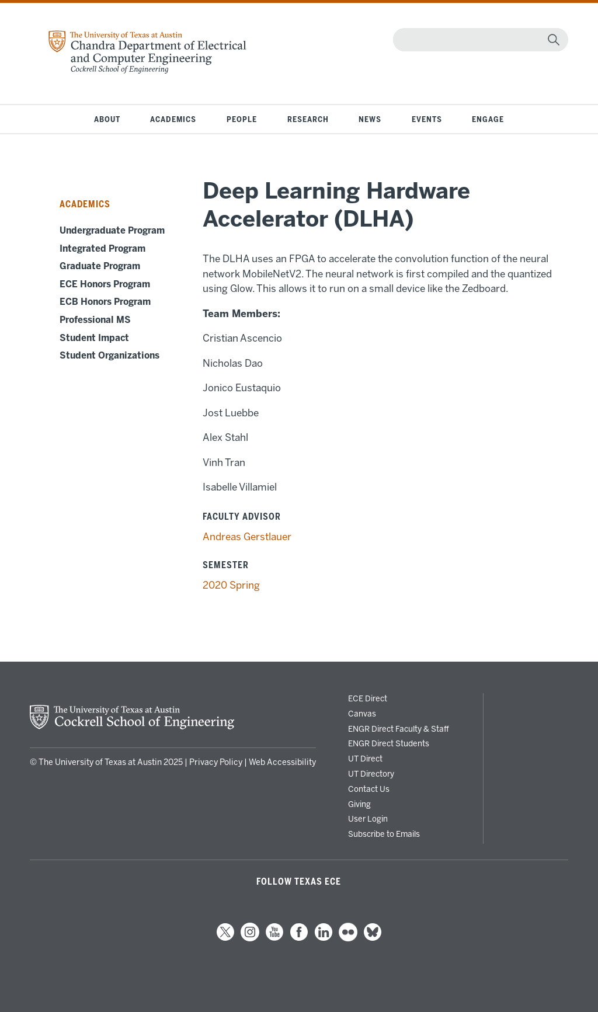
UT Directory (371, 773)
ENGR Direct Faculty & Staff (398, 728)
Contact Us (369, 789)
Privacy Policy (215, 762)
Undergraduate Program (112, 230)
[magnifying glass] (553, 40)
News (370, 119)
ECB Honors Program (105, 302)
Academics (173, 119)
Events (427, 119)
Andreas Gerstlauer (247, 536)
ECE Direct (367, 698)
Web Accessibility (282, 762)
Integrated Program (102, 249)
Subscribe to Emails (384, 834)
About (107, 119)
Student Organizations (109, 355)
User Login (368, 818)
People (242, 119)
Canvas (362, 713)
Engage (488, 119)
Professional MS (95, 320)
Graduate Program (100, 266)
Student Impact (94, 338)
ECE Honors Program (105, 284)
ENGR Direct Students (388, 743)
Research (308, 119)
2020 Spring (231, 585)
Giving (359, 804)
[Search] (478, 39)
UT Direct (365, 758)
